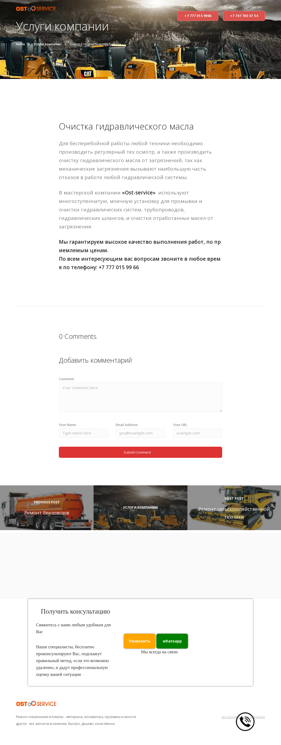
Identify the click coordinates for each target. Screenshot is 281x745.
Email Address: (127, 427)
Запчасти (228, 7)
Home (20, 44)
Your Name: (68, 427)
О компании (139, 7)
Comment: (66, 379)
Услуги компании (47, 44)
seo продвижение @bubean (243, 721)
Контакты (252, 7)
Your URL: (180, 427)
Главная (115, 7)
